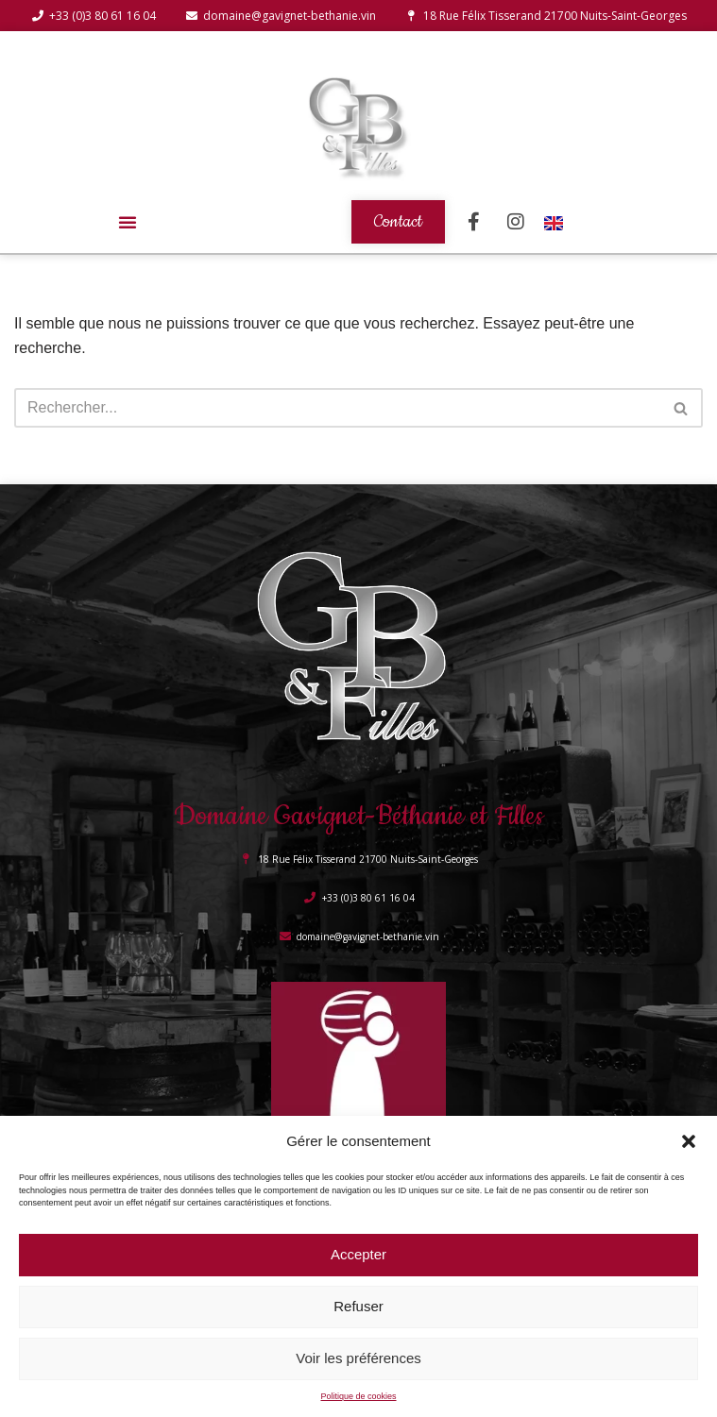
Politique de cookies (358, 1396)
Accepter (358, 1254)
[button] (688, 1141)
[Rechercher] (337, 408)
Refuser (358, 1306)
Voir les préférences (358, 1358)
